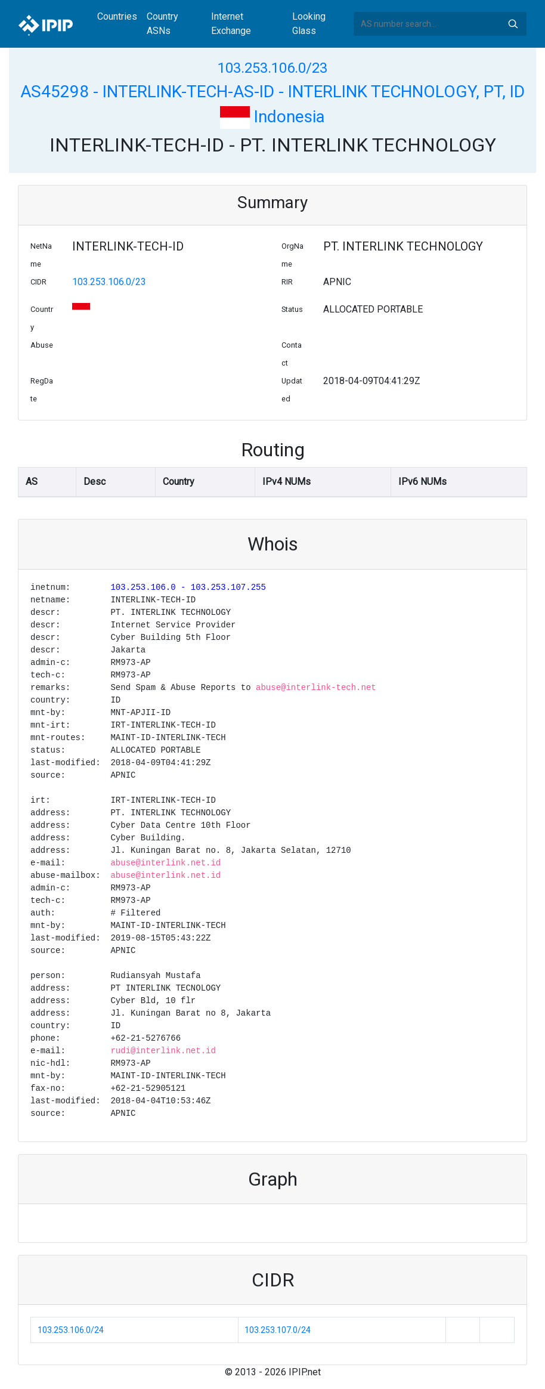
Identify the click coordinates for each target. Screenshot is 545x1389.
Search (512, 23)
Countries (117, 16)
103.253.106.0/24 (71, 1330)
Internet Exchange (231, 23)
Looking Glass (309, 23)
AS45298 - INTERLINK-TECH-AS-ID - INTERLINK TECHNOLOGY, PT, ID (272, 91)
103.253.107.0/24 (277, 1330)
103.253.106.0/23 (272, 68)
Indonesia (272, 116)
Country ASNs (162, 23)
